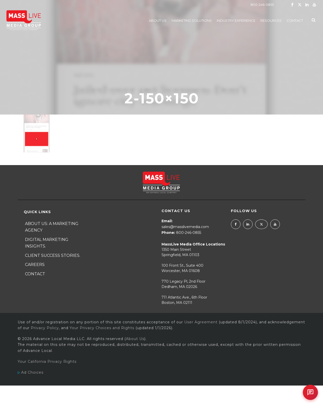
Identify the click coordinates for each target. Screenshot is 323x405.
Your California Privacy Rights (47, 361)
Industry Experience (236, 20)
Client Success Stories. (52, 255)
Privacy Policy (45, 328)
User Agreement (201, 322)
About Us (158, 20)
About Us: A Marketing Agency (51, 227)
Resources (271, 20)
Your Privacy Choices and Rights (102, 328)
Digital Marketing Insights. (46, 243)
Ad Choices (30, 372)
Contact (295, 20)
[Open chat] (310, 392)
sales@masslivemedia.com (185, 226)
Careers (35, 264)
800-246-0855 (262, 5)
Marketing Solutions (192, 20)
